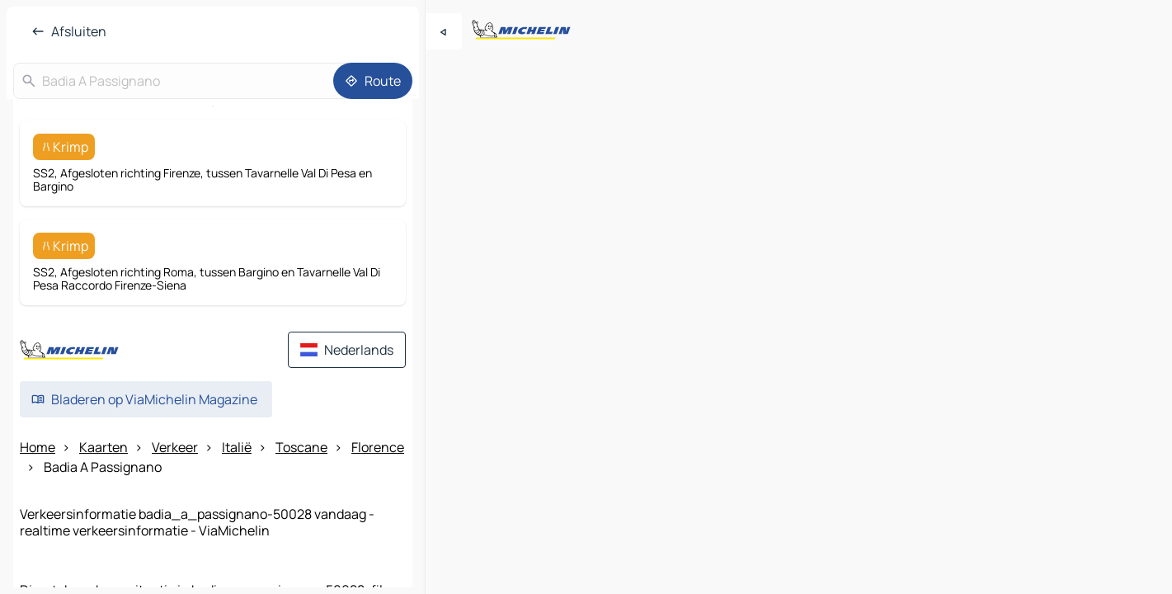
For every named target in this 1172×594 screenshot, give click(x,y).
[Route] (372, 81)
